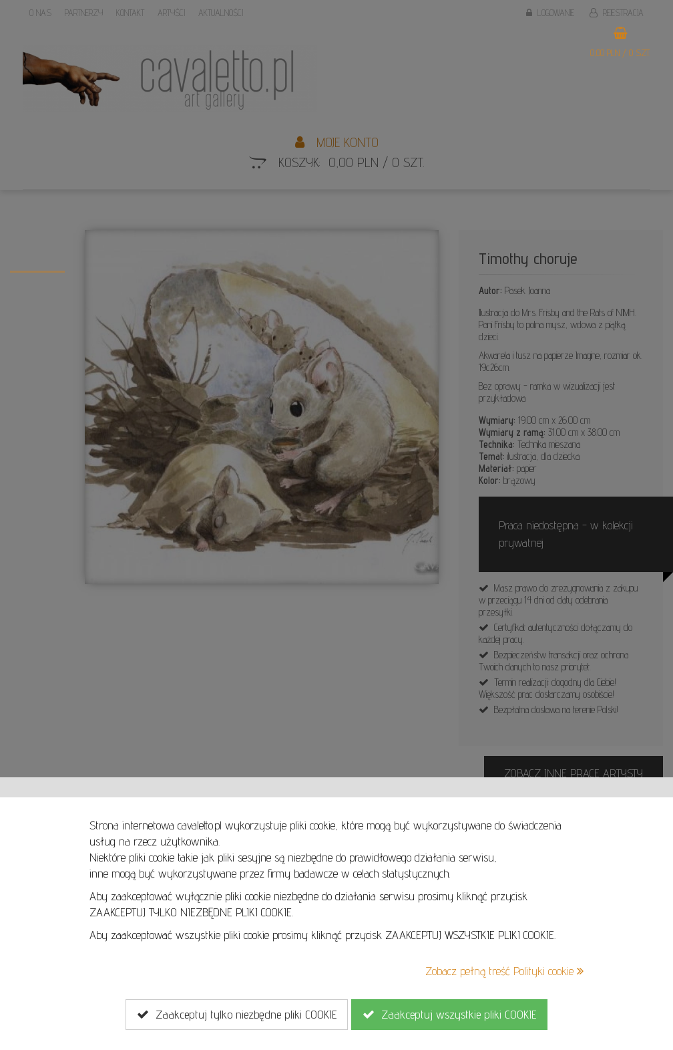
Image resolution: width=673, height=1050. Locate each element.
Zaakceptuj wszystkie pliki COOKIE (449, 1015)
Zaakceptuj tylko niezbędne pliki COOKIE (236, 1015)
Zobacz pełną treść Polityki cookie (504, 971)
